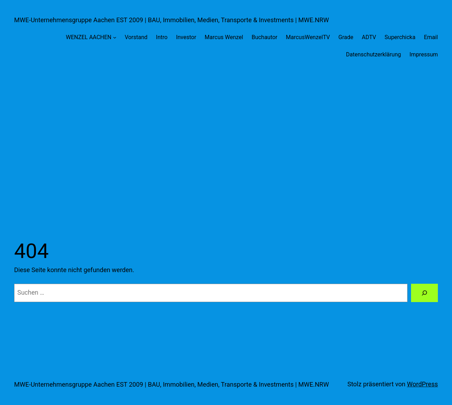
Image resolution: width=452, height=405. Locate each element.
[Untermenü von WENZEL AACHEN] (115, 37)
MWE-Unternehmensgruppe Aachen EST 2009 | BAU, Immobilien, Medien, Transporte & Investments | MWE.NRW (171, 20)
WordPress (422, 384)
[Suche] (424, 293)
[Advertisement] (226, 142)
